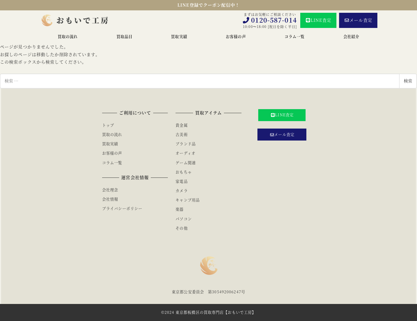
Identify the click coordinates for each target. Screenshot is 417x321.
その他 (181, 228)
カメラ (181, 190)
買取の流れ (112, 134)
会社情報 (110, 199)
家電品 (181, 181)
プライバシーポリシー (122, 208)
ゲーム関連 (186, 162)
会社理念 (110, 189)
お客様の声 (112, 153)
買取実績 (110, 143)
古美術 (181, 134)
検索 (408, 81)
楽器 (180, 209)
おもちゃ (183, 172)
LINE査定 (318, 20)
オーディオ (185, 153)
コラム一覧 (112, 162)
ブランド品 (186, 143)
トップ (108, 125)
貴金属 (181, 125)
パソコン (183, 218)
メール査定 (358, 20)
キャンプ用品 (188, 200)
